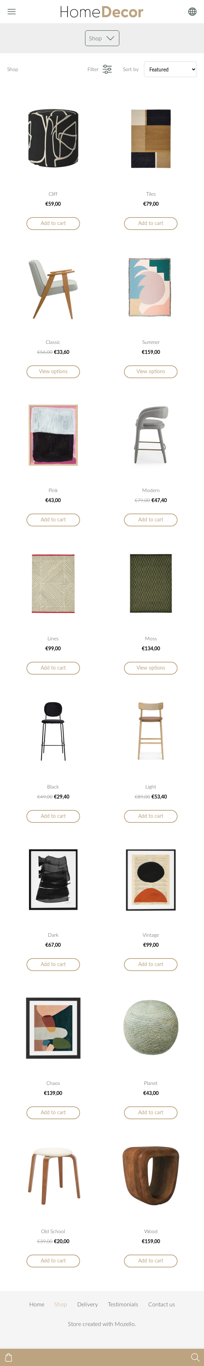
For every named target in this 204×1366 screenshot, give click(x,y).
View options (53, 371)
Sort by (131, 69)
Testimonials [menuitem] (123, 1304)
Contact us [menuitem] (161, 1304)
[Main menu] (11, 11)
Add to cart (53, 223)
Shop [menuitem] (60, 1304)
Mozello (125, 1324)
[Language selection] (192, 11)
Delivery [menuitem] (87, 1304)
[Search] (195, 1357)
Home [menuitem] (36, 1304)
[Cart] (8, 1357)
